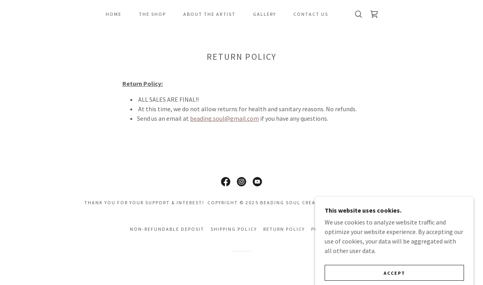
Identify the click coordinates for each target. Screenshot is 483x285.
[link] (374, 14)
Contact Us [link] (310, 14)
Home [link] (114, 14)
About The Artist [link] (209, 14)
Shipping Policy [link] (234, 229)
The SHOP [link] (152, 14)
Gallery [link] (264, 14)
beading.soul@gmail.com (224, 118)
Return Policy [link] (284, 229)
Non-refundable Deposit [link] (167, 229)
